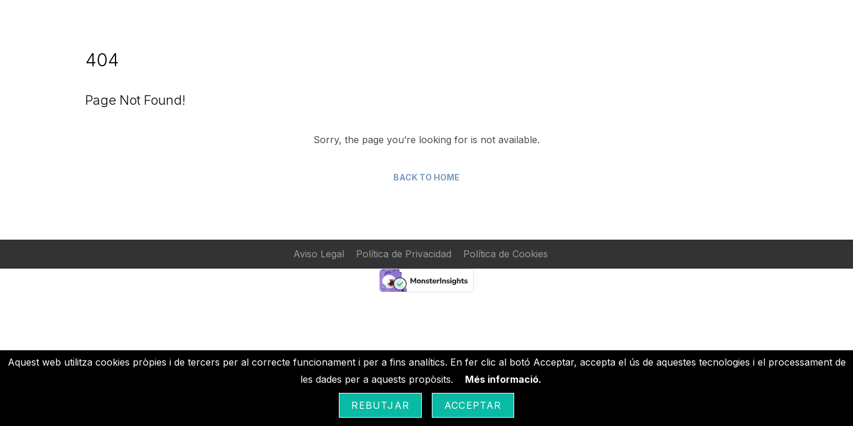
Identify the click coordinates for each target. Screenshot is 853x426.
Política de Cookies (505, 254)
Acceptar (473, 405)
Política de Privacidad (403, 254)
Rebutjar (380, 405)
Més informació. (503, 379)
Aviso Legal (318, 254)
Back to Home (426, 177)
